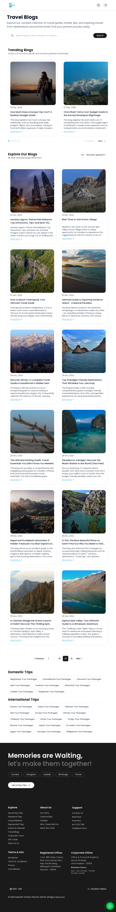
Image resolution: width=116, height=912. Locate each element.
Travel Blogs (14, 832)
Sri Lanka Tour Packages (78, 725)
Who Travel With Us (50, 826)
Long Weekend (16, 821)
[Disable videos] (97, 889)
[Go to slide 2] (10, 140)
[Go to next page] (79, 658)
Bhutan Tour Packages (21, 725)
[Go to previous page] (38, 658)
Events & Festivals (17, 829)
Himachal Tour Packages (77, 685)
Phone (78, 775)
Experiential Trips (16, 825)
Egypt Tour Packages (20, 731)
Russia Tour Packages (21, 706)
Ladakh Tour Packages (21, 691)
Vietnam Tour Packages (77, 706)
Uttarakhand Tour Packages (57, 679)
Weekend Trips (16, 817)
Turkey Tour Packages (79, 719)
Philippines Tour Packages (79, 731)
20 (65, 658)
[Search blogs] (53, 35)
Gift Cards (13, 840)
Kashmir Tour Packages (47, 685)
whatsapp (63, 775)
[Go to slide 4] (15, 140)
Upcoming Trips (21, 788)
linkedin (47, 775)
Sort (82, 155)
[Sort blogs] (96, 154)
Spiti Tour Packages (20, 685)
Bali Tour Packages (19, 713)
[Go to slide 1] (8, 141)
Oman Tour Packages (51, 719)
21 (71, 658)
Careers (44, 822)
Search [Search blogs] (100, 35)
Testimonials (47, 818)
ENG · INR (16, 889)
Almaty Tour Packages (74, 713)
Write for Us (14, 844)
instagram (31, 775)
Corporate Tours (16, 836)
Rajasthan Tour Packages (51, 691)
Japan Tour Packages (50, 725)
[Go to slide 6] (19, 140)
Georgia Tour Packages (49, 731)
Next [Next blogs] (102, 141)
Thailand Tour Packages (22, 719)
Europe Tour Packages (46, 713)
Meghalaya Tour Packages (23, 679)
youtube (15, 775)
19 (60, 658)
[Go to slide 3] (12, 140)
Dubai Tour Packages (48, 706)
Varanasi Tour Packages (89, 679)
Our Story (45, 815)
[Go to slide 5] (17, 140)
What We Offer (48, 830)
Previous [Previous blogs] (88, 141)
